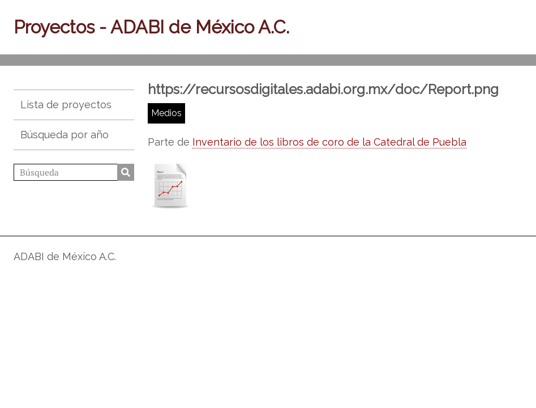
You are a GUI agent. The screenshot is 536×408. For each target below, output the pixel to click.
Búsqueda (125, 172)
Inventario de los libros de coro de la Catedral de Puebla (329, 142)
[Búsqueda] (74, 172)
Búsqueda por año (64, 135)
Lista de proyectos (66, 104)
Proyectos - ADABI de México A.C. (151, 26)
